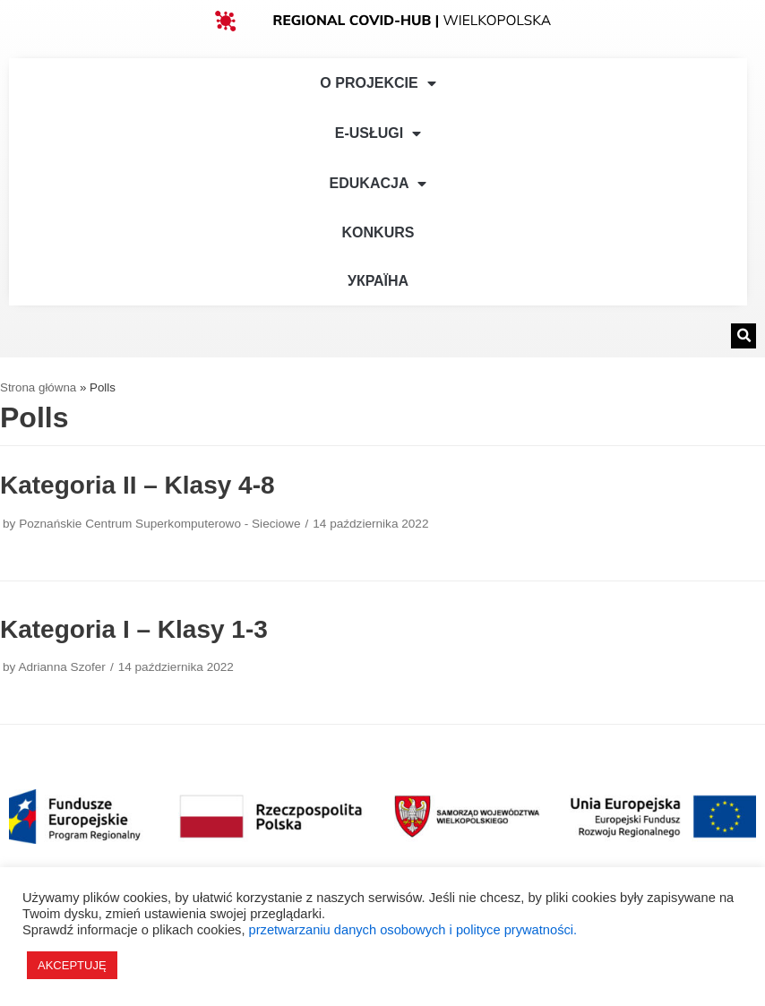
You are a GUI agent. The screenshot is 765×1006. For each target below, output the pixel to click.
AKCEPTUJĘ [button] (72, 965)
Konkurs (378, 232)
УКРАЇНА (378, 280)
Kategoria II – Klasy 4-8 (137, 485)
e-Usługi (378, 133)
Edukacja (378, 184)
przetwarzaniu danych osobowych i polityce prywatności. (413, 930)
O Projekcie (377, 83)
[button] (743, 335)
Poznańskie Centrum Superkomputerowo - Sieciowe (159, 523)
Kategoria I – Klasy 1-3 (134, 629)
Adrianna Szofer (61, 667)
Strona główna (38, 387)
